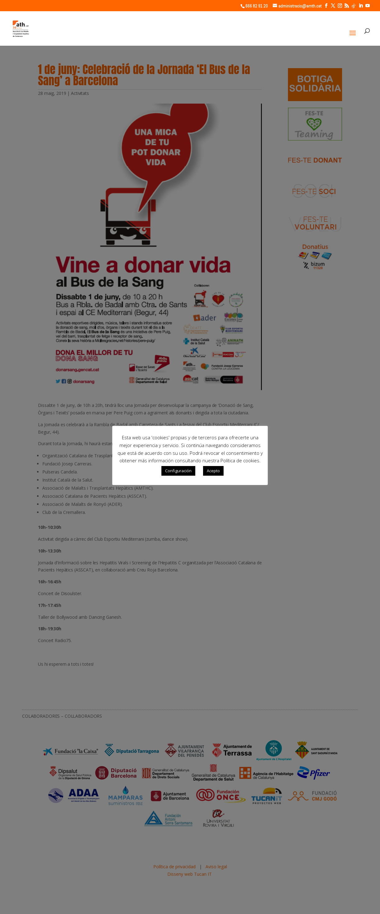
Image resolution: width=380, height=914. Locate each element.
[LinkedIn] (361, 5)
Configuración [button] (178, 470)
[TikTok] (353, 6)
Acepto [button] (213, 470)
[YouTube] (367, 5)
